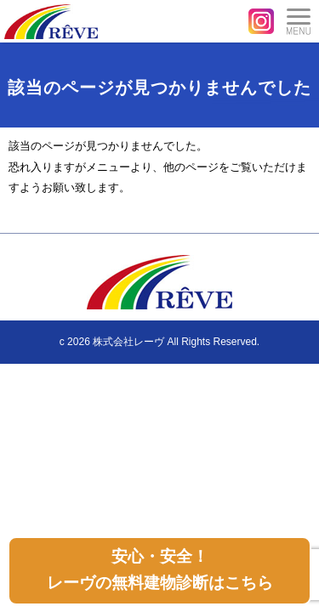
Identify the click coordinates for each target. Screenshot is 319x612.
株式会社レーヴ (128, 342)
